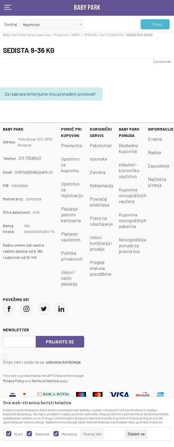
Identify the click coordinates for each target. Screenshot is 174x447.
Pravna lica (71, 145)
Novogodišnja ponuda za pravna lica (132, 245)
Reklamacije (102, 185)
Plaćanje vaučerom (70, 236)
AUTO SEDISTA (111, 35)
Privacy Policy (14, 381)
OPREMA (90, 35)
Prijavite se (60, 341)
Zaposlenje (158, 165)
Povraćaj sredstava (99, 201)
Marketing (69, 434)
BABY (75, 35)
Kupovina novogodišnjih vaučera (132, 195)
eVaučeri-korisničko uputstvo (129, 170)
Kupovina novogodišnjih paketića (132, 220)
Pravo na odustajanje (101, 221)
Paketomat (101, 145)
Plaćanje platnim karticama (71, 214)
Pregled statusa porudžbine (100, 268)
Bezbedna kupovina (128, 148)
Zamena (97, 172)
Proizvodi (60, 35)
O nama (155, 139)
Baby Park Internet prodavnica (26, 35)
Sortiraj (10, 24)
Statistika (42, 434)
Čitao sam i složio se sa (41, 362)
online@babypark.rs (34, 171)
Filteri (154, 24)
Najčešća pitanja (157, 182)
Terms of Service (45, 381)
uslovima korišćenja (63, 361)
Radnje (154, 152)
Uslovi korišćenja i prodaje (101, 243)
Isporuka (98, 158)
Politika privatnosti (72, 255)
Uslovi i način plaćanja (69, 277)
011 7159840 (30, 158)
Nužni (18, 434)
